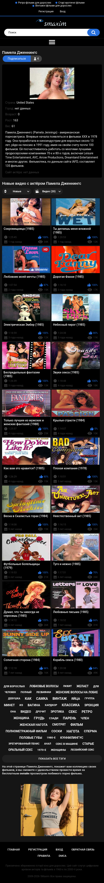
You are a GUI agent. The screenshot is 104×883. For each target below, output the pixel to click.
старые (88, 743)
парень (69, 718)
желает (82, 686)
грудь (39, 718)
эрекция (91, 705)
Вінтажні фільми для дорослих (53, 5)
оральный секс (20, 749)
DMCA (63, 855)
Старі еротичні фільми (71, 2)
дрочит (41, 711)
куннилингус (71, 738)
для (96, 686)
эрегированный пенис (24, 743)
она (13, 711)
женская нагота (34, 725)
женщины (58, 749)
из (21, 705)
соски (56, 731)
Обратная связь (82, 849)
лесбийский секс (82, 749)
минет (9, 705)
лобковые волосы (44, 686)
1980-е (51, 737)
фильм (77, 725)
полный (26, 692)
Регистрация (46, 11)
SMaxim (45, 876)
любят (67, 686)
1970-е (41, 749)
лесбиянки (43, 692)
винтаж (60, 699)
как (28, 699)
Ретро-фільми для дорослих (34, 2)
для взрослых (14, 686)
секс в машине (67, 743)
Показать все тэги (51, 758)
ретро (87, 712)
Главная (14, 849)
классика (71, 705)
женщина (21, 718)
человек (10, 692)
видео (26, 711)
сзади (53, 718)
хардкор (51, 705)
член (85, 718)
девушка (14, 698)
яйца (75, 699)
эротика (57, 711)
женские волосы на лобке (77, 692)
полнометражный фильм (26, 731)
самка (42, 699)
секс (73, 712)
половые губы (30, 737)
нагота (73, 731)
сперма (90, 731)
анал (47, 743)
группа (89, 698)
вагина (34, 705)
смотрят (59, 724)
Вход (62, 11)
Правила (44, 855)
